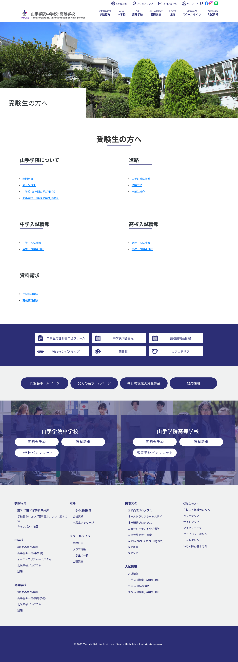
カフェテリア (191, 516)
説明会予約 (37, 441)
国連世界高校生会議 (140, 535)
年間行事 (27, 179)
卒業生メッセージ (83, 522)
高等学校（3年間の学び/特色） (40, 198)
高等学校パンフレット (155, 452)
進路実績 (137, 185)
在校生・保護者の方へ (196, 510)
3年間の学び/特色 (27, 592)
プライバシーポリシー (196, 534)
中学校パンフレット (36, 452)
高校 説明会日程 (142, 249)
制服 (20, 571)
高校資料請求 (30, 300)
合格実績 (78, 516)
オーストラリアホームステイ (34, 559)
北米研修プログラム (29, 565)
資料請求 (83, 441)
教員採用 (193, 383)
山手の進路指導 (141, 179)
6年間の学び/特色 (27, 547)
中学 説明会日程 (33, 249)
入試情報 (133, 574)
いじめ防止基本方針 (195, 546)
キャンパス (29, 185)
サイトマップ (191, 522)
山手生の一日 (81, 555)
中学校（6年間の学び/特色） (39, 192)
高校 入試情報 (141, 243)
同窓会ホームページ (45, 383)
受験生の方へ (191, 503)
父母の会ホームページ (94, 383)
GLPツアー (134, 553)
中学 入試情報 (31, 243)
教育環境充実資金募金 (143, 383)
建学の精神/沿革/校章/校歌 (33, 510)
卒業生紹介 (138, 192)
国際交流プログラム (140, 510)
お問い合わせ (170, 3)
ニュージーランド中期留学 (144, 529)
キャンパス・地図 (28, 526)
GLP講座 (133, 547)
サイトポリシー (192, 540)
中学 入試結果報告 (139, 586)
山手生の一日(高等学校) (31, 598)
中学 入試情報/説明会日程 (143, 580)
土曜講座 (78, 561)
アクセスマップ (145, 3)
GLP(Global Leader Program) (145, 541)
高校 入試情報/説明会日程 (143, 592)
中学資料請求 (30, 294)
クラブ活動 (79, 549)
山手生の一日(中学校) (30, 553)
